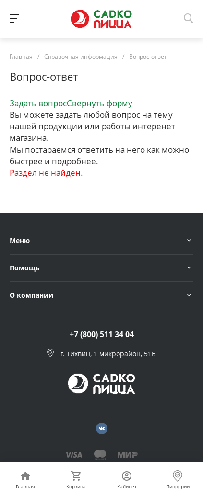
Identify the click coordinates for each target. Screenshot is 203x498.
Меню (20, 240)
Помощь (25, 267)
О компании (31, 295)
